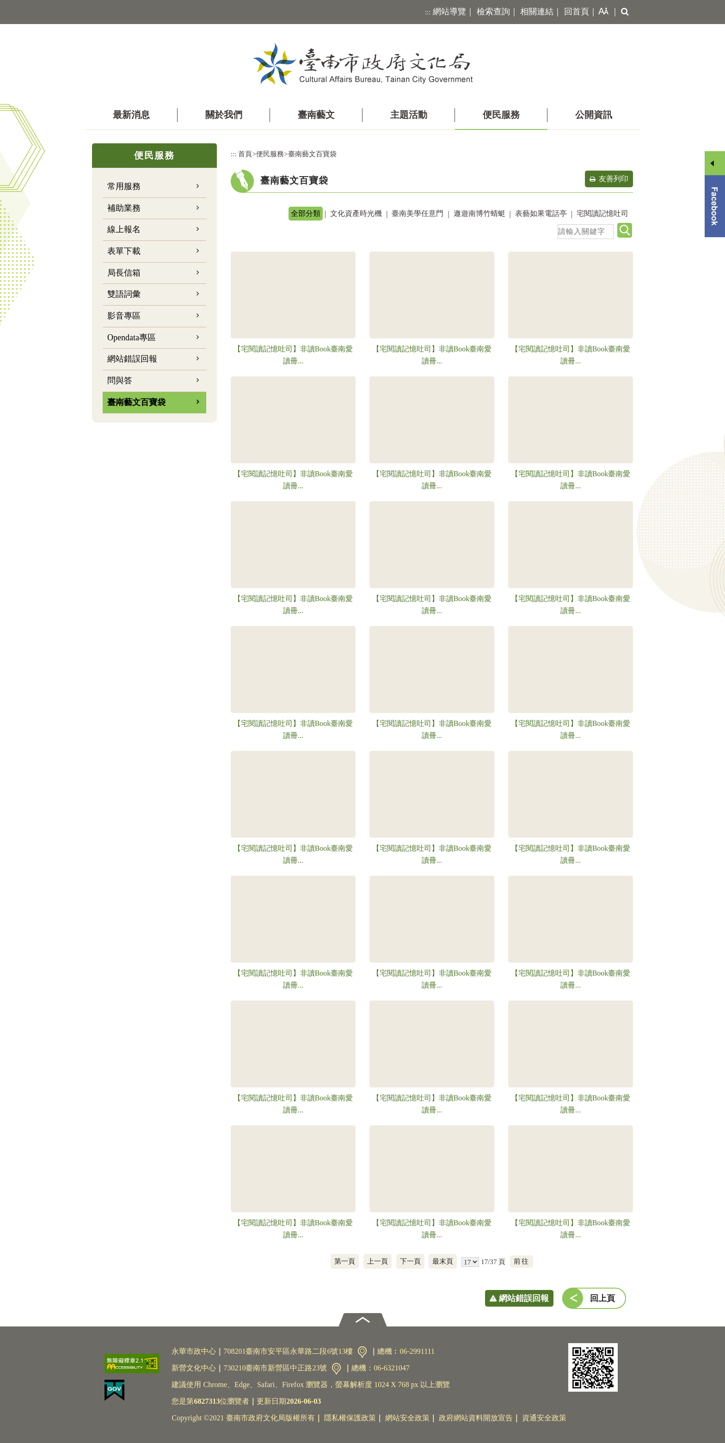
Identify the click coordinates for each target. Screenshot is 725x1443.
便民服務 (501, 115)
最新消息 (131, 115)
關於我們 (223, 115)
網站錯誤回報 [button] (524, 1298)
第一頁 (344, 1261)
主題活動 (408, 115)
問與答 (119, 380)
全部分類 (305, 213)
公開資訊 (593, 115)
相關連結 (536, 11)
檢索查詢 (493, 11)
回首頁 (576, 11)
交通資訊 (362, 1352)
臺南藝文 (316, 115)
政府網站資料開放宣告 (476, 1418)
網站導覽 (449, 11)
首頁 (245, 154)
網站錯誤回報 (132, 358)
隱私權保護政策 (350, 1418)
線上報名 (124, 229)
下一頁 (410, 1261)
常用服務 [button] (124, 186)
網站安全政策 (407, 1418)
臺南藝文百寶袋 (136, 402)
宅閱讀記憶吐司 (602, 213)
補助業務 (124, 208)
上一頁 (377, 1261)
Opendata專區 (131, 337)
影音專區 (124, 315)
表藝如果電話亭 (541, 213)
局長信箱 (124, 272)
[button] (601, 12)
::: (428, 12)
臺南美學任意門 (417, 213)
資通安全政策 (544, 1418)
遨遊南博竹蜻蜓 (479, 213)
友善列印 (613, 179)
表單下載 (124, 251)
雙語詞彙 (124, 294)
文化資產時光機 (356, 213)
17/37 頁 (493, 1261)
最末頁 (442, 1261)
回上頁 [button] (602, 1298)
